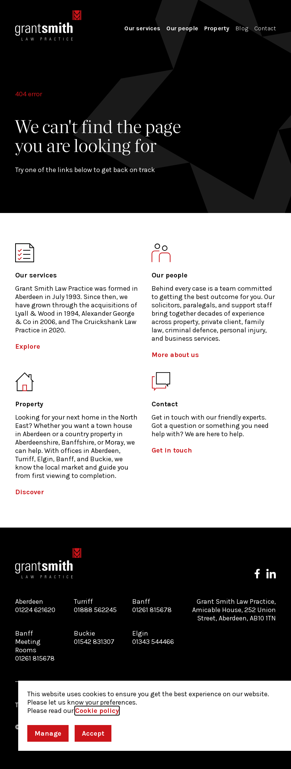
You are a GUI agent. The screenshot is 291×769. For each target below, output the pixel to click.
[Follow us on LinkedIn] (271, 573)
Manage (47, 733)
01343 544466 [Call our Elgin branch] (153, 641)
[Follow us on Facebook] (257, 573)
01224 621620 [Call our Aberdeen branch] (35, 610)
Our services (142, 28)
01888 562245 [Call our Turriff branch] (95, 610)
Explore (27, 346)
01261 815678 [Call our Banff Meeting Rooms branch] (35, 658)
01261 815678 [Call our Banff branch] (152, 610)
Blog (241, 28)
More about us (175, 355)
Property (216, 28)
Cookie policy (97, 710)
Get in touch (172, 450)
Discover (29, 492)
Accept (93, 733)
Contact (265, 28)
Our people (182, 28)
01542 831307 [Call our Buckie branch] (94, 641)
